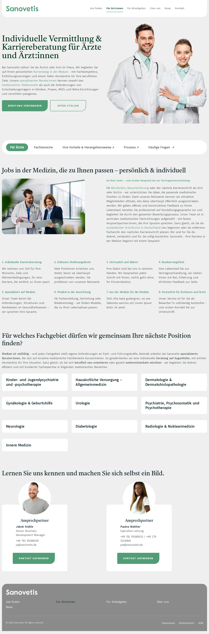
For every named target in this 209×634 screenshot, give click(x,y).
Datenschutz (186, 626)
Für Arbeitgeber (136, 8)
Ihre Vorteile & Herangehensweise (87, 147)
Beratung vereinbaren (25, 105)
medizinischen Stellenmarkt (20, 85)
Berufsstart (118, 188)
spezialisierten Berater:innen (38, 81)
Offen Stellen (68, 105)
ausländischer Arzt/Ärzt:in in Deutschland (133, 228)
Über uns (155, 8)
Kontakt (179, 8)
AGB (200, 626)
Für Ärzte (17, 147)
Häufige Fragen (159, 147)
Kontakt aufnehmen (34, 561)
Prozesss (130, 147)
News (168, 8)
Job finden (96, 8)
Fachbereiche (43, 147)
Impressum (168, 626)
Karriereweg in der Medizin (51, 72)
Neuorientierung (138, 188)
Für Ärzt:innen (114, 8)
